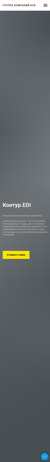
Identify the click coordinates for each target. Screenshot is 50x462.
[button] (16, 255)
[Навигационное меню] (45, 5)
